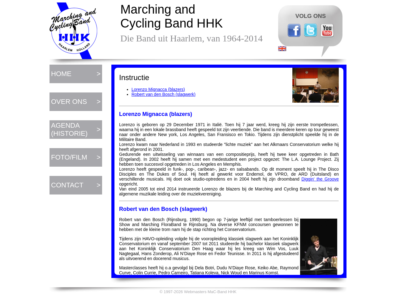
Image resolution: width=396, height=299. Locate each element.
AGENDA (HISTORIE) (69, 129)
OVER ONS (69, 101)
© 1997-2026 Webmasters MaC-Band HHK (198, 291)
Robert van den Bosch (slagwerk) (163, 94)
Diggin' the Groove (320, 179)
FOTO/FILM (69, 157)
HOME (61, 74)
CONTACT (67, 185)
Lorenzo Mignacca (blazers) (158, 89)
